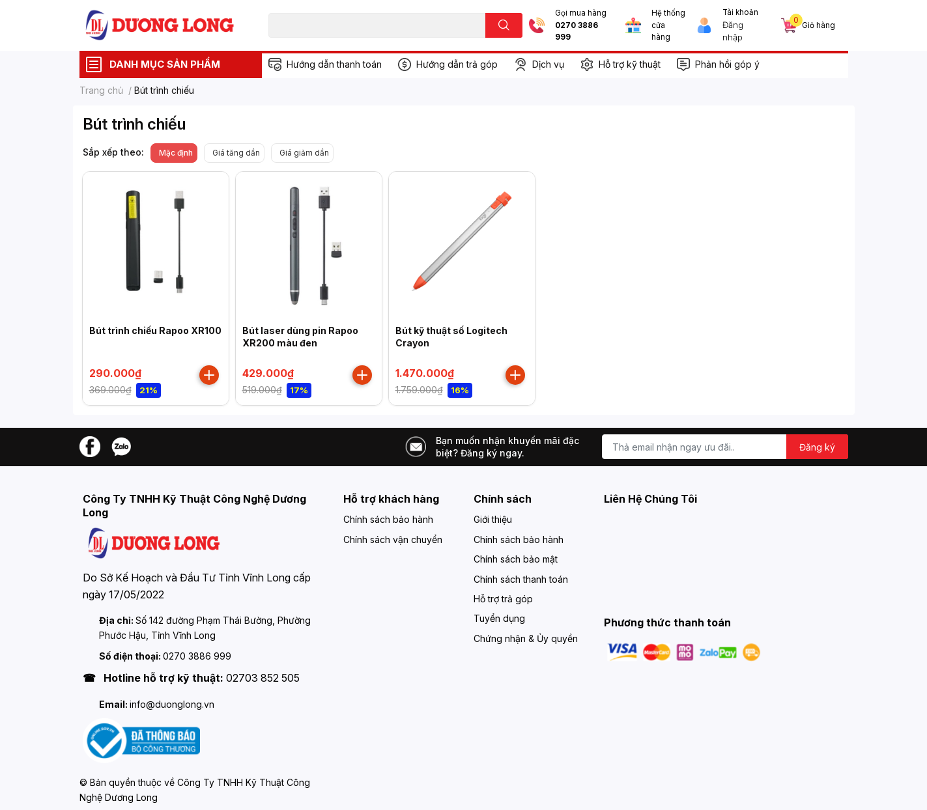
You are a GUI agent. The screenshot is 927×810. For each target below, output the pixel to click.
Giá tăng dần (236, 153)
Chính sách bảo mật (516, 559)
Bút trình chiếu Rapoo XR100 (155, 330)
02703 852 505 (263, 677)
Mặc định (176, 153)
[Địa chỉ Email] (725, 446)
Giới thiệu (493, 519)
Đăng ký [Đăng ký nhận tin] (817, 447)
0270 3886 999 (576, 31)
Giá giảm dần (304, 153)
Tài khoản (740, 12)
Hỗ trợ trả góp (503, 598)
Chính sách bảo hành (388, 519)
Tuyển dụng (499, 618)
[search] (503, 25)
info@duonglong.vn (172, 704)
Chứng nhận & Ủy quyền (526, 638)
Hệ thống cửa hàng (668, 25)
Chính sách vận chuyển (392, 539)
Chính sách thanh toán (521, 579)
